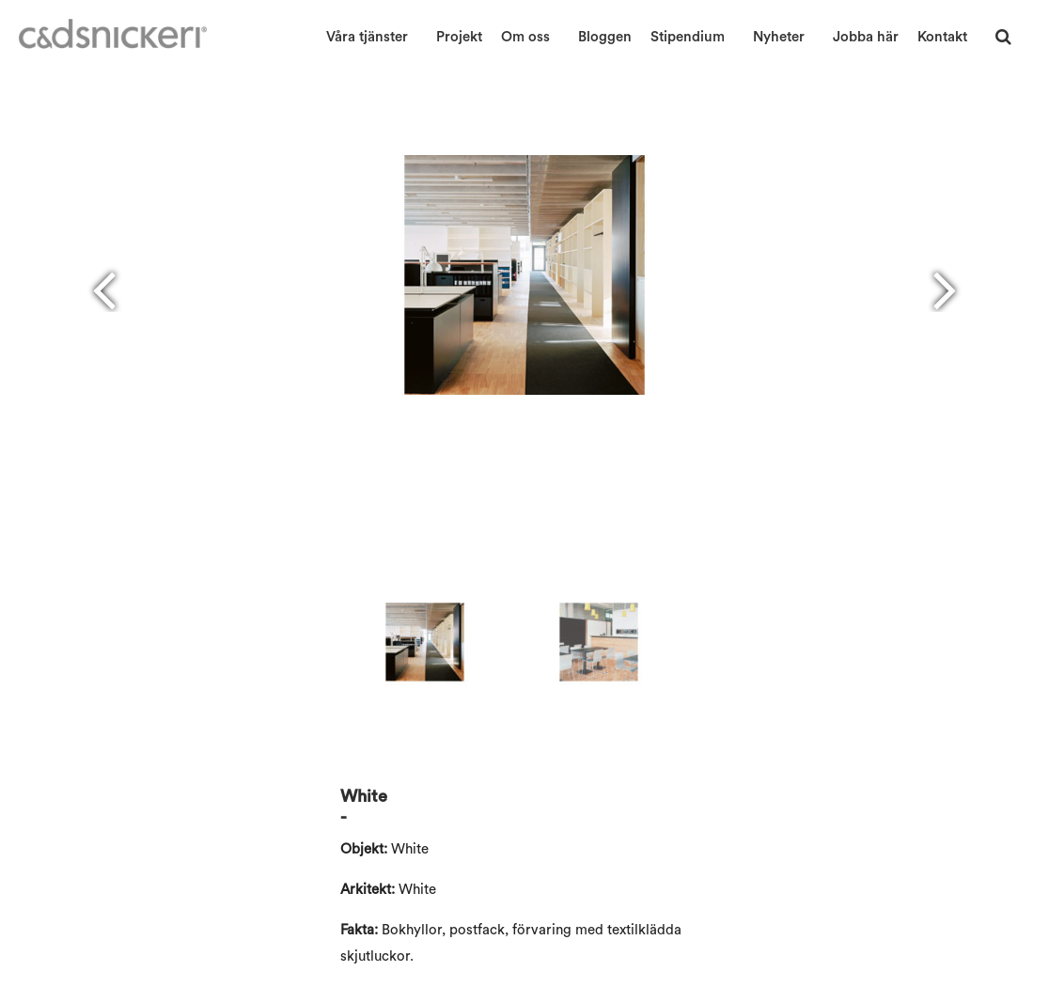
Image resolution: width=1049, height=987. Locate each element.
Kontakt (942, 37)
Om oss (525, 37)
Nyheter (779, 37)
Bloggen (605, 37)
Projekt (459, 37)
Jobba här (866, 37)
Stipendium (687, 37)
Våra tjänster (367, 37)
